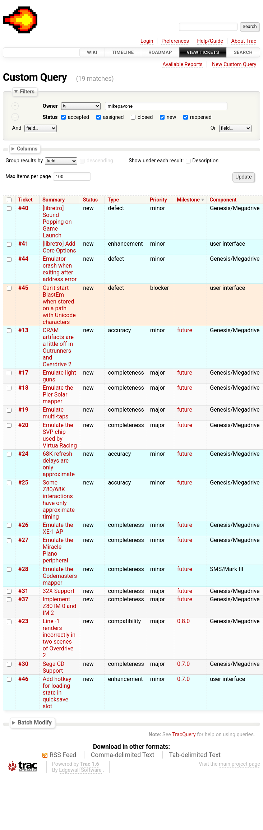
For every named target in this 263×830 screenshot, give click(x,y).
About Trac (244, 41)
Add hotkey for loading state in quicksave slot (57, 693)
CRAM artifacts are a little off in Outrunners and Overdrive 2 (58, 347)
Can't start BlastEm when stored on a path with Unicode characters (59, 304)
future (184, 330)
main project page (239, 764)
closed (145, 117)
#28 (23, 569)
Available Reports (182, 64)
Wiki (92, 52)
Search (243, 52)
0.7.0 (183, 663)
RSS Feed (63, 755)
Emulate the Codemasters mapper (60, 576)
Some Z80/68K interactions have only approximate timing (59, 499)
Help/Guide (210, 41)
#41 (23, 243)
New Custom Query (234, 64)
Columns (27, 148)
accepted (78, 117)
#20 (23, 425)
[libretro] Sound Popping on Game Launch (57, 222)
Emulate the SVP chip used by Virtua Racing (60, 435)
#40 (23, 208)
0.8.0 (183, 621)
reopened (201, 117)
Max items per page (28, 176)
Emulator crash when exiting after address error (60, 269)
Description (202, 161)
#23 (23, 621)
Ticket (25, 200)
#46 (23, 679)
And (16, 128)
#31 (23, 591)
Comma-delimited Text (122, 755)
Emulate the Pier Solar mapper (58, 394)
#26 (23, 524)
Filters (27, 91)
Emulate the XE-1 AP (58, 528)
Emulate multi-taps (55, 413)
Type (113, 200)
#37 (23, 599)
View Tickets (203, 52)
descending (100, 161)
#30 (23, 663)
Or (213, 128)
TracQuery (183, 735)
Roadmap (160, 52)
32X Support (58, 591)
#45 (23, 287)
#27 (23, 540)
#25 (23, 482)
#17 (23, 372)
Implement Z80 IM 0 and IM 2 (59, 606)
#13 (23, 330)
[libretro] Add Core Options (59, 247)
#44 (23, 258)
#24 (23, 453)
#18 (23, 387)
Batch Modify (35, 722)
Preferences (175, 41)
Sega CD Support (54, 667)
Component (222, 200)
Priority (158, 200)
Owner (50, 106)
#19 (23, 409)
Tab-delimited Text (195, 755)
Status (50, 117)
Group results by (24, 161)
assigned (113, 117)
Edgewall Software (80, 770)
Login (146, 41)
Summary (53, 200)
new (171, 117)
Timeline (123, 52)
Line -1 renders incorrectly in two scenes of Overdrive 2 (59, 638)
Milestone (188, 200)
